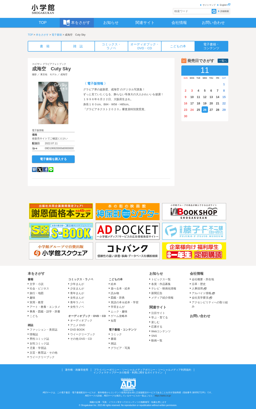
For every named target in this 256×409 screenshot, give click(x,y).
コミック (116, 334)
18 (198, 103)
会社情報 (197, 273)
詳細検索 (224, 11)
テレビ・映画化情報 (163, 288)
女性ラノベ (77, 306)
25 (198, 109)
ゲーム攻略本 (119, 316)
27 (211, 109)
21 (217, 103)
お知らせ (156, 273)
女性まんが (77, 297)
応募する (156, 326)
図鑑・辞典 (118, 297)
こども (34, 316)
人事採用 (197, 288)
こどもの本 (116, 279)
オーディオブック (81, 320)
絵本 (113, 284)
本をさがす (42, 34)
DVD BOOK (77, 329)
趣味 (32, 297)
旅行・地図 (37, 293)
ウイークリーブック (42, 357)
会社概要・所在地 (203, 279)
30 (185, 116)
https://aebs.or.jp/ (163, 396)
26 (205, 109)
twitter (39, 169)
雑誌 (30, 325)
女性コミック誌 (39, 343)
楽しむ (155, 322)
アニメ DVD (77, 325)
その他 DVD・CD (81, 338)
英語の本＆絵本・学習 (124, 302)
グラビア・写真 (120, 348)
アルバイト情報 (201, 293)
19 (205, 103)
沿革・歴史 (199, 284)
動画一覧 (156, 340)
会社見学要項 (200, 297)
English (225, 5)
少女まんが (77, 288)
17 (192, 103)
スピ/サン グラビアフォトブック (49, 64)
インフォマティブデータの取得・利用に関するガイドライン (128, 372)
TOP (30, 34)
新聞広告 (156, 293)
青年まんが (77, 293)
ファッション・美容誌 (43, 329)
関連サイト (157, 307)
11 (198, 97)
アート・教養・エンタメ (45, 306)
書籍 (30, 279)
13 (211, 97)
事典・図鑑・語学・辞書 (45, 311)
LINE (50, 169)
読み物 (115, 293)
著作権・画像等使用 (76, 369)
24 (192, 109)
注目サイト (158, 313)
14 (217, 97)
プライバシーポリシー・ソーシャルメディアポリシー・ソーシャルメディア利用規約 (142, 369)
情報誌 (34, 334)
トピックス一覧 (161, 279)
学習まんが (119, 306)
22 (224, 103)
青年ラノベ (77, 302)
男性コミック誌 (39, 338)
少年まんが (77, 284)
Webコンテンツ (161, 331)
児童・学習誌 (38, 348)
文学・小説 (37, 284)
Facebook (45, 169)
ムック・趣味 (119, 311)
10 (192, 97)
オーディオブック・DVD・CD (87, 316)
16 (185, 103)
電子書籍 (57, 34)
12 (205, 97)
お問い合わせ (200, 316)
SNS (154, 335)
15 (224, 97)
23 (185, 109)
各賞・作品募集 (161, 284)
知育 (113, 320)
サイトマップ (209, 5)
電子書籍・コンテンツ (123, 329)
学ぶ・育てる (159, 317)
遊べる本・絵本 (120, 288)
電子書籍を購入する (53, 159)
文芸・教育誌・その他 (43, 352)
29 (224, 109)
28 (217, 109)
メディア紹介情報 (162, 297)
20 (211, 103)
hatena (34, 169)
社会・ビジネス (39, 288)
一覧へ (223, 60)
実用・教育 (37, 302)
